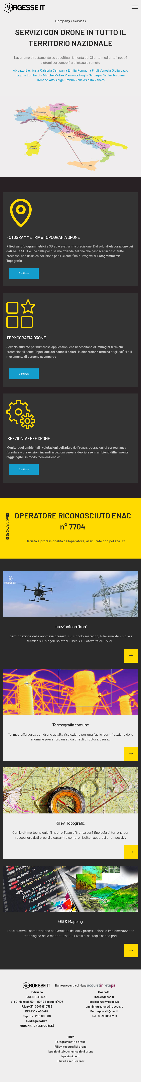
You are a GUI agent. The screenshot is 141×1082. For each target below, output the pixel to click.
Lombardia (34, 75)
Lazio (124, 70)
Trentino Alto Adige (50, 80)
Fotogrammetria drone (70, 1041)
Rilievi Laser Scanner (71, 1061)
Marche (48, 75)
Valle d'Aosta (85, 80)
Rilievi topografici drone (70, 1046)
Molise (59, 75)
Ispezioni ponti (70, 1056)
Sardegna (96, 75)
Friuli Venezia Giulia (106, 70)
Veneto (100, 80)
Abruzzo (19, 70)
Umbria (69, 80)
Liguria (21, 75)
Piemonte (71, 75)
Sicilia (107, 75)
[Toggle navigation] (135, 6)
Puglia (83, 75)
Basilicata (32, 70)
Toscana (119, 75)
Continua (24, 273)
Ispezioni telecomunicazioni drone (70, 1051)
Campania (60, 70)
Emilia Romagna (79, 70)
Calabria (46, 70)
